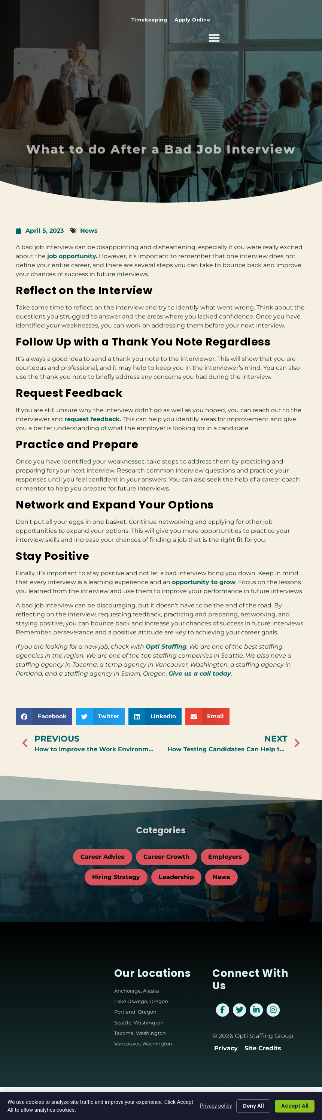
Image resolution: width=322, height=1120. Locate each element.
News (89, 230)
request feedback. (92, 419)
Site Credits (262, 1048)
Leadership (176, 877)
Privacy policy (212, 1106)
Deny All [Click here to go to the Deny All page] (250, 1106)
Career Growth (166, 856)
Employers (225, 856)
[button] (306, 34)
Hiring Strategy (116, 877)
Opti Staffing (166, 646)
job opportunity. (72, 256)
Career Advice (102, 856)
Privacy (226, 1048)
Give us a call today (199, 673)
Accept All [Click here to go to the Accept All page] (294, 1106)
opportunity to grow (204, 582)
